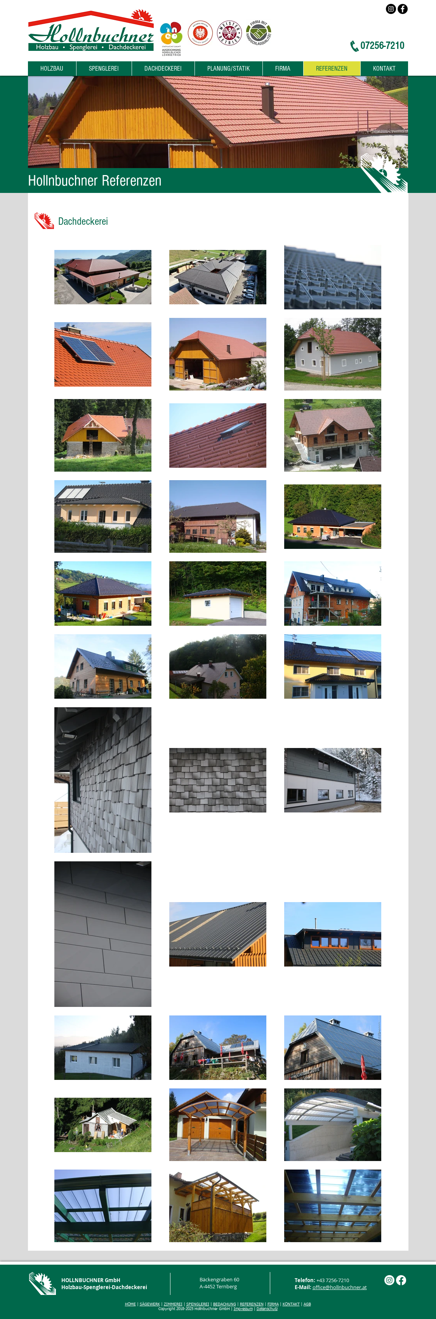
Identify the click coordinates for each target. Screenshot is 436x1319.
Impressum (243, 1309)
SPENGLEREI (197, 1304)
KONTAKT (291, 1304)
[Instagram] (391, 9)
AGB (307, 1304)
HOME (130, 1304)
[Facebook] (403, 9)
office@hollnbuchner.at (340, 1287)
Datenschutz (267, 1309)
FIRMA (273, 1304)
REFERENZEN (252, 1304)
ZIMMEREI (173, 1304)
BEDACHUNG (224, 1304)
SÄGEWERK (150, 1304)
